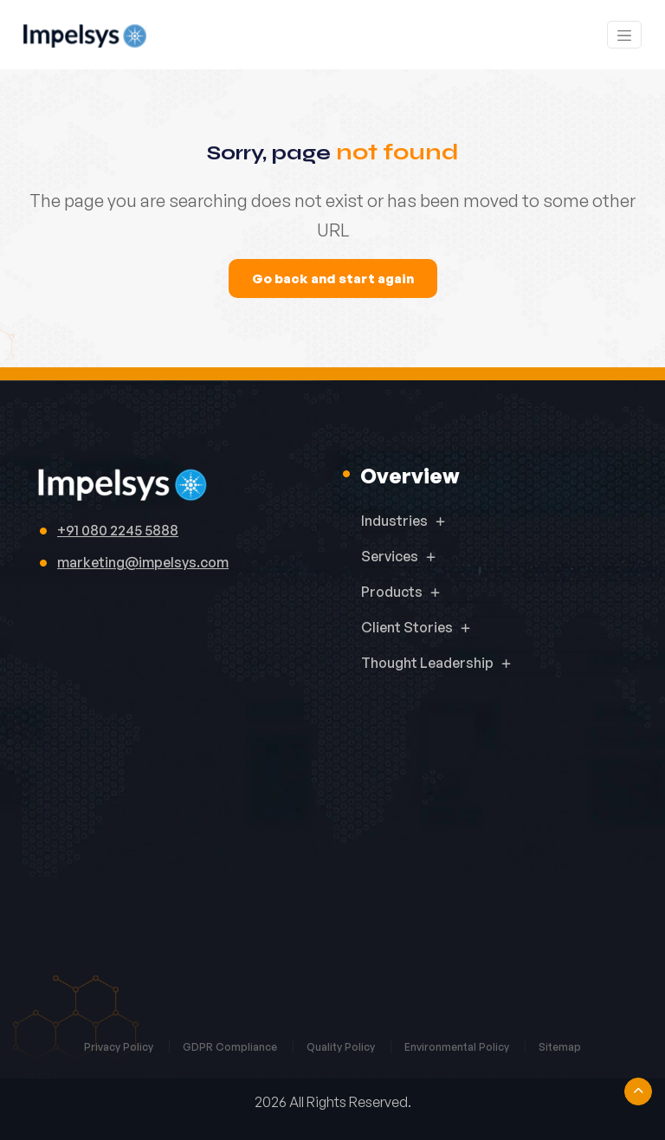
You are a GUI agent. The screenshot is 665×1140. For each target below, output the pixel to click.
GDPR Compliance (231, 1046)
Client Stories (407, 627)
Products (392, 591)
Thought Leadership (427, 662)
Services (389, 556)
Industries (394, 520)
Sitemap (560, 1046)
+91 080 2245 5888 (117, 530)
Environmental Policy (458, 1046)
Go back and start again (333, 278)
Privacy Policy (120, 1046)
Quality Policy (342, 1046)
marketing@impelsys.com (143, 562)
